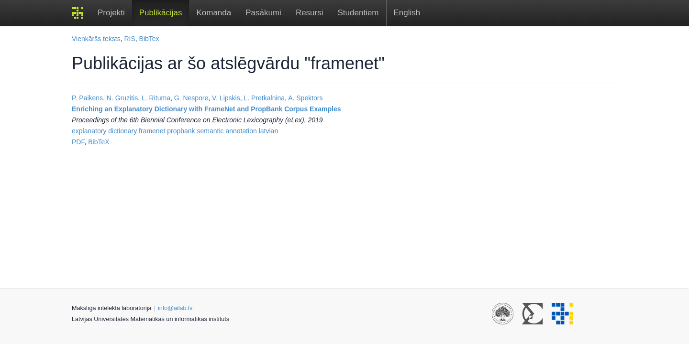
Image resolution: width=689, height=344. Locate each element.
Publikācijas (160, 12)
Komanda (213, 12)
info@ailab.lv (175, 308)
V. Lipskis (226, 98)
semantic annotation (227, 131)
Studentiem (358, 12)
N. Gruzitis (122, 98)
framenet (152, 131)
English (407, 12)
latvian (268, 131)
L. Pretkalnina (264, 98)
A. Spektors (305, 98)
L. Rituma (156, 98)
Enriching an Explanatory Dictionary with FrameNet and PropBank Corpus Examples (206, 109)
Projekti (111, 12)
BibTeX (98, 142)
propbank (181, 131)
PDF (78, 142)
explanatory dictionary (104, 131)
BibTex (149, 39)
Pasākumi (263, 12)
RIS (129, 39)
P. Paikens (87, 98)
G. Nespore (191, 98)
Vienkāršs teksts (96, 39)
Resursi (309, 12)
